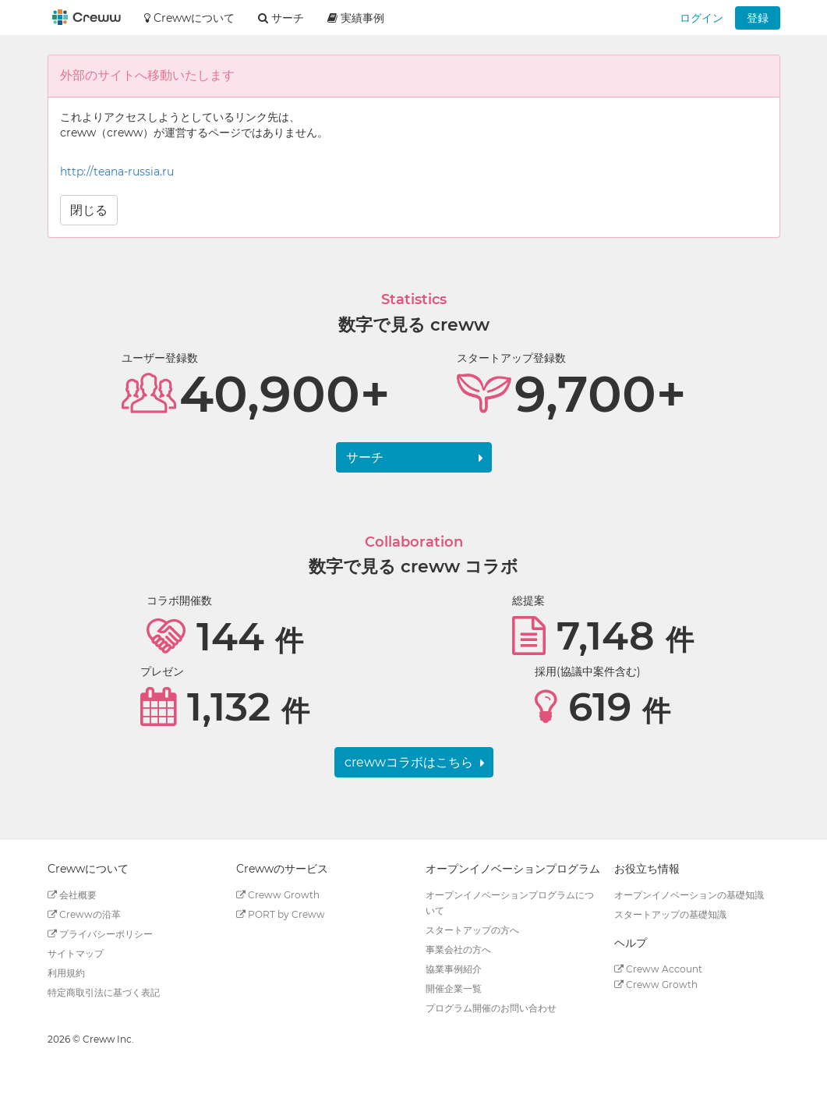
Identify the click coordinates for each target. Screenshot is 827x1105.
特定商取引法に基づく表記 (104, 992)
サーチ (364, 457)
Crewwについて (189, 18)
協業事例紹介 (454, 969)
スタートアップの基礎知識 (670, 914)
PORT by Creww (280, 914)
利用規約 (66, 973)
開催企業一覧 (454, 988)
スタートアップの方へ (472, 930)
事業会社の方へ (458, 949)
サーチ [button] (281, 18)
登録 (758, 18)
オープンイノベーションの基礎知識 (689, 895)
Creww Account (658, 969)
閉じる (89, 210)
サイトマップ (76, 953)
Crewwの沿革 (84, 914)
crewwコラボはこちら (409, 762)
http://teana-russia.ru (117, 172)
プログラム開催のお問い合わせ (491, 1008)
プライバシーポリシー (100, 934)
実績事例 (355, 18)
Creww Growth (278, 895)
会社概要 (72, 895)
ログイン (701, 18)
